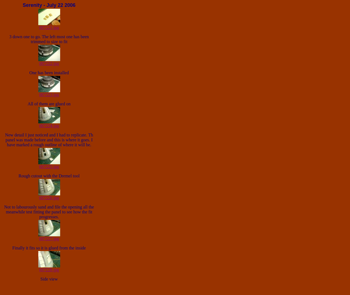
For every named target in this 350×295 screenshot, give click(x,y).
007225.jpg (49, 164)
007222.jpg (49, 61)
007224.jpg (49, 124)
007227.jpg (49, 237)
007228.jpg (49, 268)
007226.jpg (49, 196)
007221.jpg (49, 25)
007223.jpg (49, 92)
